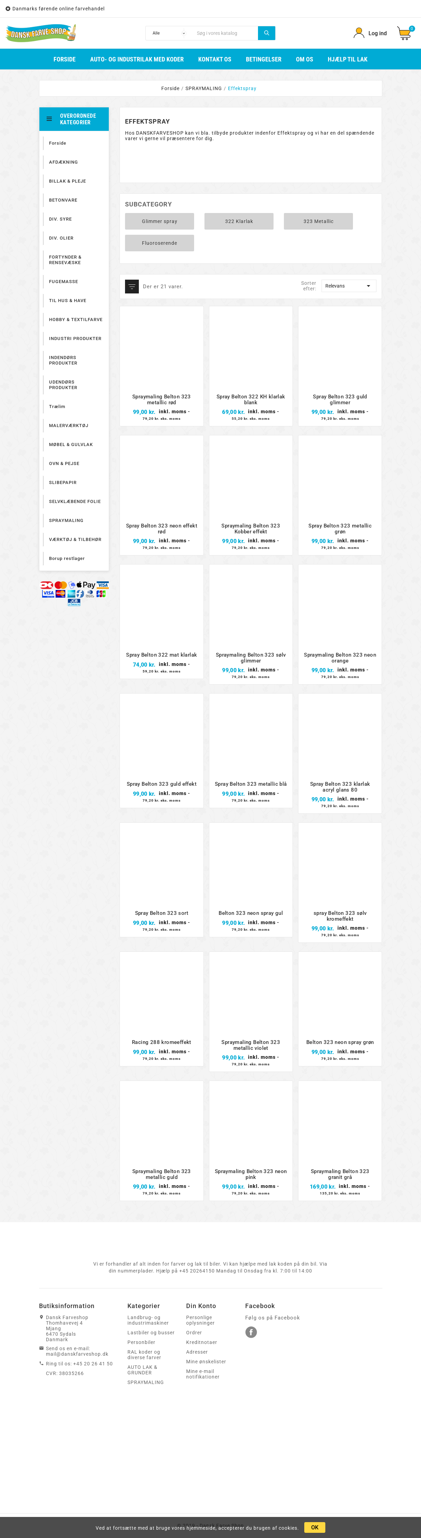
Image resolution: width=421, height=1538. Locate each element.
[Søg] (225, 33)
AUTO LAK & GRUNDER (142, 1369)
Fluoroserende (159, 243)
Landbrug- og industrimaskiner (148, 1320)
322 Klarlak (239, 221)
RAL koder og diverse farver (144, 1354)
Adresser (197, 1352)
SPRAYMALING (145, 1382)
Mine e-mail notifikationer (203, 1374)
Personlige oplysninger (200, 1320)
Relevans (349, 286)
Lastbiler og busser (151, 1332)
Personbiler (141, 1342)
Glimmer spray (160, 221)
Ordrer (194, 1332)
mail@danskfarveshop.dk (77, 1354)
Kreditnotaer (201, 1342)
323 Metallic (319, 221)
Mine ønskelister (206, 1361)
